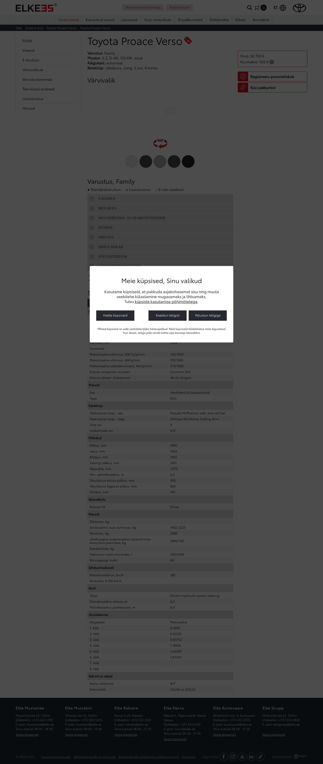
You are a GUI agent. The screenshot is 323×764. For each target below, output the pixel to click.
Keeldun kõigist (167, 315)
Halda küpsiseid (115, 315)
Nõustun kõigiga (207, 315)
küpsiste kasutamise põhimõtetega (166, 301)
